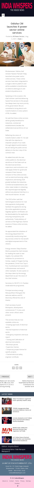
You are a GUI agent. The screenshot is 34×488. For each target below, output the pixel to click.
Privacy (22, 481)
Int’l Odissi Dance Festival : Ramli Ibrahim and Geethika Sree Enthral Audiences (22, 438)
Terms (17, 481)
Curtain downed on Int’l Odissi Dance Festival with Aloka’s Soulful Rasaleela (22, 419)
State (19, 39)
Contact (11, 481)
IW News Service (18, 36)
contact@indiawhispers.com (17, 473)
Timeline (17, 483)
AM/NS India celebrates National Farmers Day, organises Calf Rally (20, 429)
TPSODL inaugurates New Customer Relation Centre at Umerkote (22, 410)
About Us (5, 481)
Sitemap (28, 481)
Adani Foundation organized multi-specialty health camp (22, 399)
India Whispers (19, 478)
